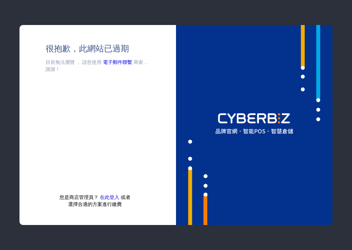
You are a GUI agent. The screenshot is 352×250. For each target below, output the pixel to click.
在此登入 (109, 197)
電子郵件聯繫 (117, 62)
